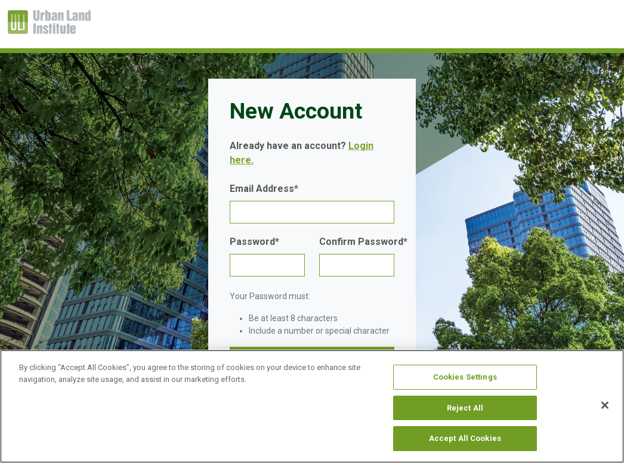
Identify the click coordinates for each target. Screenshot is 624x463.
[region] (312, 406)
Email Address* (264, 188)
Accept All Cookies (465, 438)
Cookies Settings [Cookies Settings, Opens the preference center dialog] (465, 376)
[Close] (605, 405)
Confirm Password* (363, 241)
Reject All (465, 407)
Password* (254, 241)
